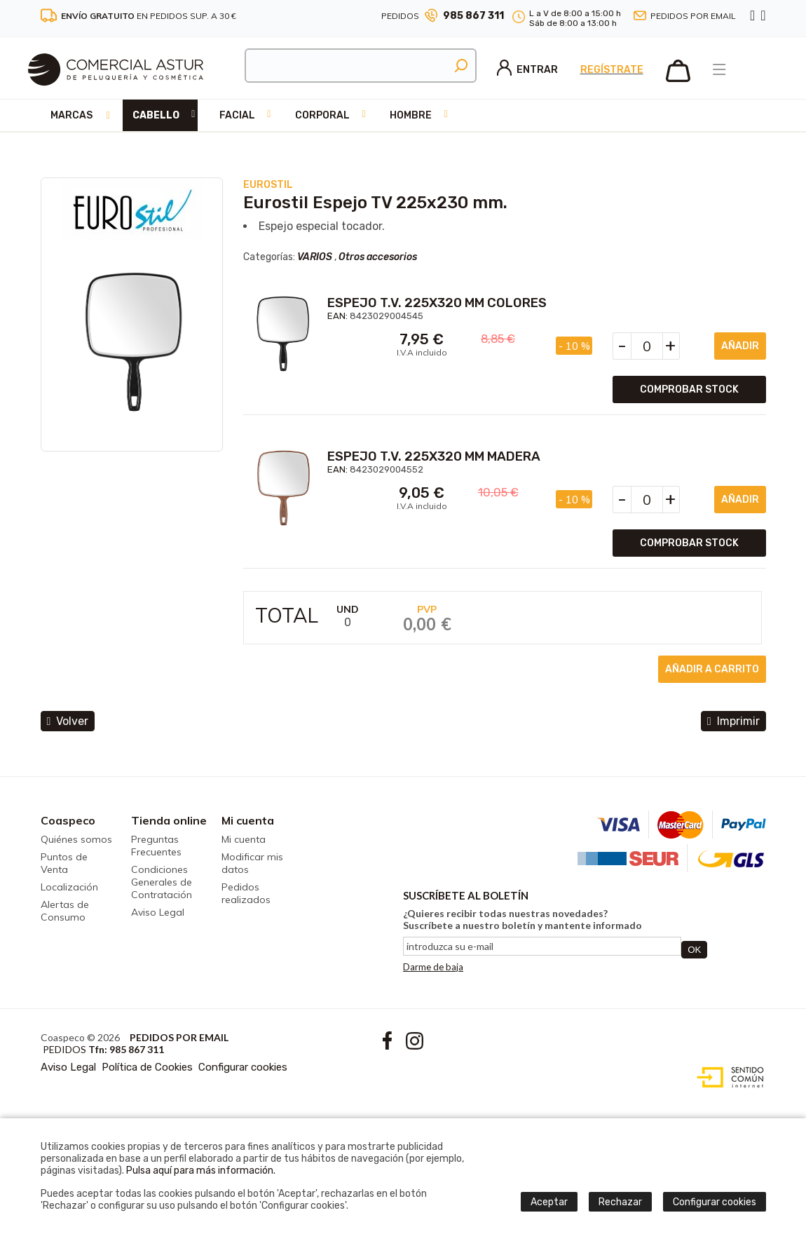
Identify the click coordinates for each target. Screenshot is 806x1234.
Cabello (155, 115)
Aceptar (549, 1202)
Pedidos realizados (246, 893)
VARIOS (314, 257)
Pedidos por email (693, 16)
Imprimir (733, 721)
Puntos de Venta (64, 863)
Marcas (71, 115)
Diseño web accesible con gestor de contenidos (727, 1077)
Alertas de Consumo (65, 910)
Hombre (411, 115)
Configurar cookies (242, 1067)
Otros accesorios (378, 257)
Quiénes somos (76, 839)
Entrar (527, 70)
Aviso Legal (157, 912)
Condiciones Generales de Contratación (161, 882)
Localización (69, 887)
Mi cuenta (247, 820)
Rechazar (620, 1202)
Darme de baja (433, 966)
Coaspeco (68, 820)
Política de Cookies (147, 1067)
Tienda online (169, 820)
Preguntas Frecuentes (156, 845)
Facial (237, 115)
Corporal (322, 115)
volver (68, 721)
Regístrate (611, 70)
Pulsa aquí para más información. (200, 1171)
